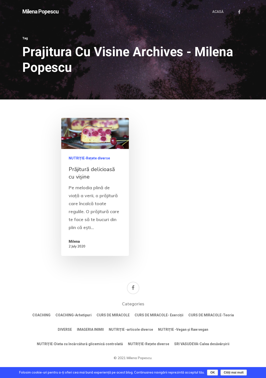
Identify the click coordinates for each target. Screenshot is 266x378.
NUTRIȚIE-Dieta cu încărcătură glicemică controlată (80, 344)
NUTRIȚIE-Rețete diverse (89, 158)
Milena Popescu (40, 11)
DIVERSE (65, 329)
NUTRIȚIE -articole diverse (131, 329)
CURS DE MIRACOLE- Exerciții (159, 315)
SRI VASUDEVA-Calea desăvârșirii (201, 344)
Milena (74, 241)
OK (212, 372)
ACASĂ (217, 11)
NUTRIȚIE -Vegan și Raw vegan (183, 329)
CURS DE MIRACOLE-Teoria (211, 315)
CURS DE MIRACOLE (113, 315)
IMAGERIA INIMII (90, 329)
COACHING (41, 315)
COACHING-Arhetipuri (73, 315)
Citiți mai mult (233, 372)
